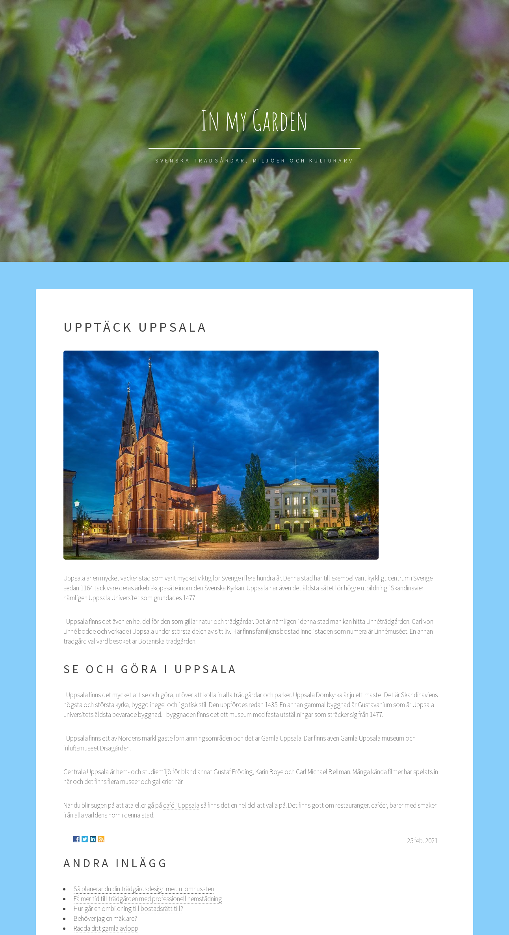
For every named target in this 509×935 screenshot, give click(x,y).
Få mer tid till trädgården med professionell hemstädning (148, 898)
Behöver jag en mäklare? (105, 918)
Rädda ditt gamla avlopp (106, 928)
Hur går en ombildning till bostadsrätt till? (128, 908)
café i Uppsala (181, 805)
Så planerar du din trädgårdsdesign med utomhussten (144, 889)
